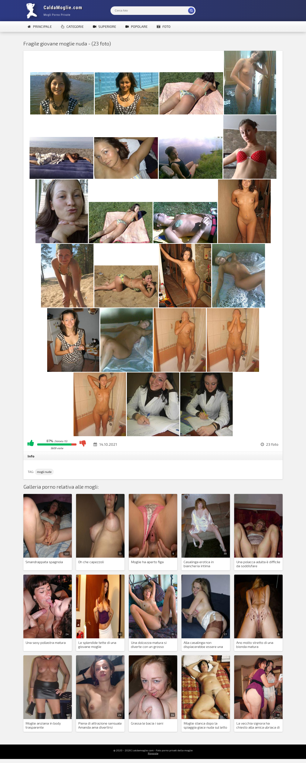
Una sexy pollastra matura (46, 642)
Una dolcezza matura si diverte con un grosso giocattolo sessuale (149, 644)
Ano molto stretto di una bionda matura (254, 644)
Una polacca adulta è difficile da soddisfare (258, 564)
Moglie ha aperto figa (147, 562)
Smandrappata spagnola (44, 562)
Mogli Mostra (55, 10)
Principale (40, 26)
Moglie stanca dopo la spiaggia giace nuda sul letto (205, 725)
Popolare (136, 26)
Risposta (153, 753)
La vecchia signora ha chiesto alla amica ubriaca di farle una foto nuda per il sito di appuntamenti (258, 725)
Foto (163, 26)
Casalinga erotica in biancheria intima (199, 564)
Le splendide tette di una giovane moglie (97, 644)
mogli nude (44, 472)
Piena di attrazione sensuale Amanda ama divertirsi (100, 725)
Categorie (72, 26)
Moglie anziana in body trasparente (43, 725)
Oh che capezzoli (91, 562)
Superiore (104, 26)
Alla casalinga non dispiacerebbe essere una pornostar (203, 644)
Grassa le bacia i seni (147, 723)
